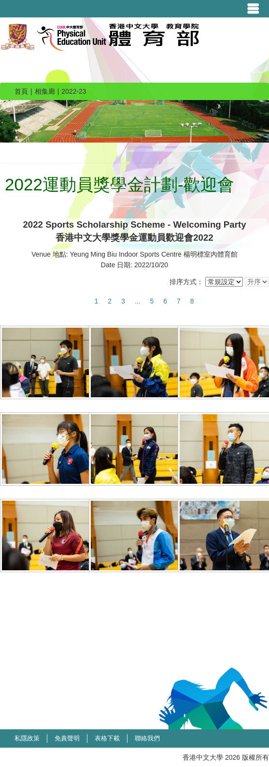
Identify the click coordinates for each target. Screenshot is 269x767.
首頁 (21, 91)
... (138, 301)
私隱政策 (27, 738)
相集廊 (45, 91)
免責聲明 (67, 738)
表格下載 (107, 738)
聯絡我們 (147, 738)
